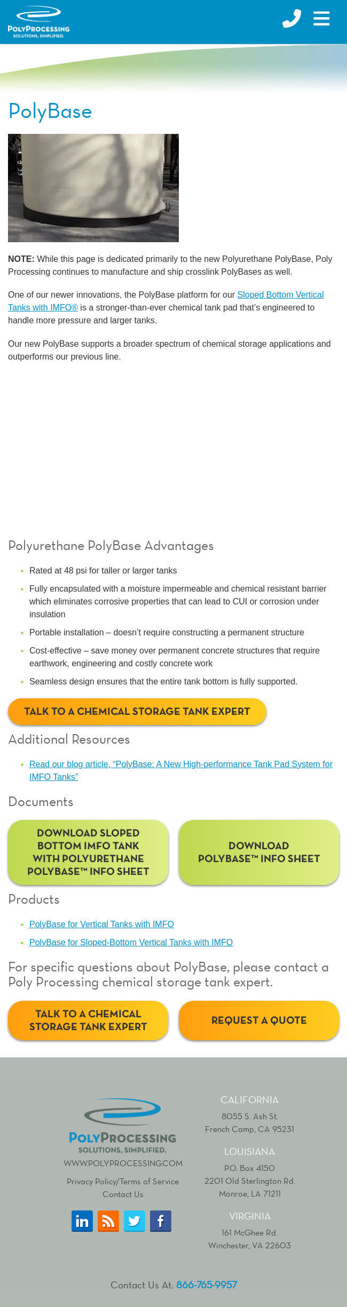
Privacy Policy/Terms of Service (123, 1181)
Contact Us (123, 1194)
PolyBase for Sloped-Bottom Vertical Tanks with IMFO (131, 942)
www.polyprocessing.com (123, 1131)
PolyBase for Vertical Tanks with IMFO (101, 924)
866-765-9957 (206, 1285)
